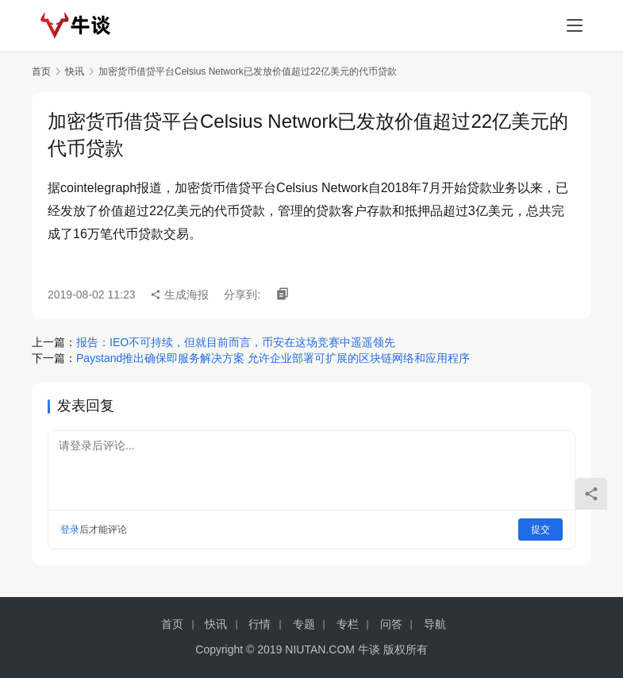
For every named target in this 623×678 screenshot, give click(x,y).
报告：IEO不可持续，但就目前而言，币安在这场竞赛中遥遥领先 (235, 342)
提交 (540, 529)
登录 (69, 529)
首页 (41, 71)
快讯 (74, 71)
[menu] (574, 25)
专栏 (347, 624)
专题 (304, 624)
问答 (391, 624)
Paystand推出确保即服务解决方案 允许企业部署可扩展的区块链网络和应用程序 (273, 358)
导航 (435, 624)
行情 (259, 624)
